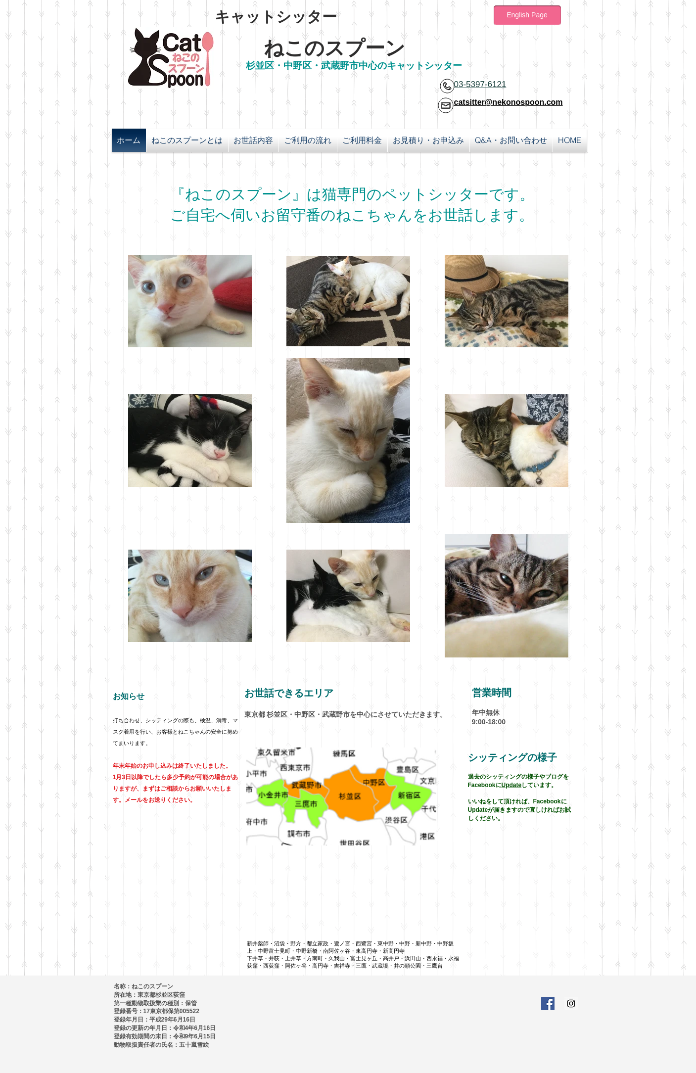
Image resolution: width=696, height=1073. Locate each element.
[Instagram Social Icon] (571, 1003)
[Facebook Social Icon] (548, 1003)
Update (512, 785)
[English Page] (527, 15)
